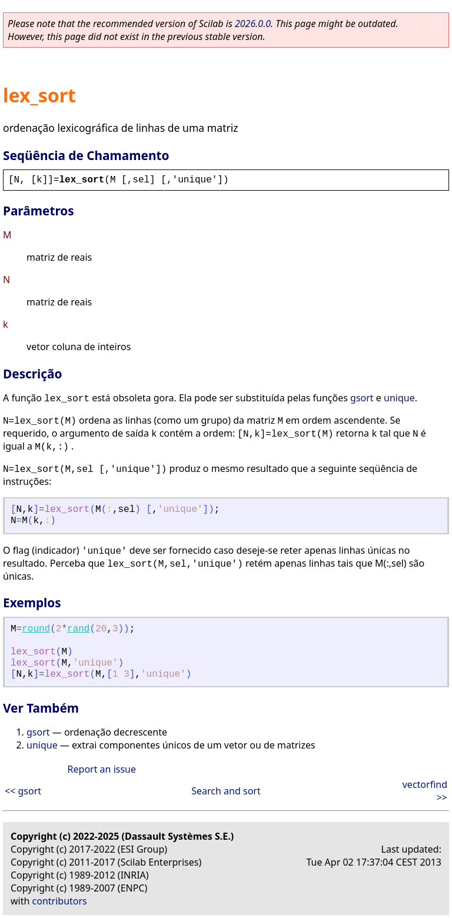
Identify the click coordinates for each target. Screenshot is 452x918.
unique (399, 397)
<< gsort (23, 790)
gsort (362, 397)
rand (78, 629)
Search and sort (225, 790)
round (36, 629)
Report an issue (102, 769)
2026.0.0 (253, 23)
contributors (59, 900)
